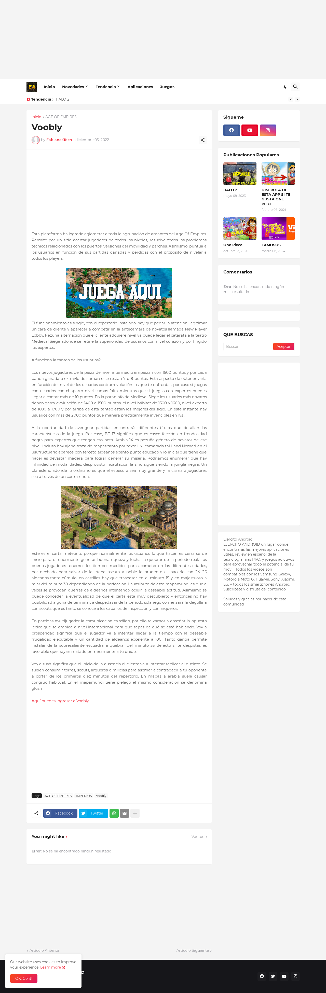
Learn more (50, 967)
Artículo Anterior (45, 950)
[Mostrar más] (135, 813)
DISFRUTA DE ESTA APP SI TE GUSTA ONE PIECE (276, 197)
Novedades (73, 86)
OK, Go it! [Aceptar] (23, 978)
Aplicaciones (140, 86)
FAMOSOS (271, 245)
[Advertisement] (163, 39)
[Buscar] (295, 86)
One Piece (232, 245)
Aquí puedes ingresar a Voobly (61, 700)
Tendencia (106, 86)
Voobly (101, 796)
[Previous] (290, 99)
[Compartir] (203, 140)
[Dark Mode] (285, 86)
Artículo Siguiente (192, 950)
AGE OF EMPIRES (61, 117)
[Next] (297, 99)
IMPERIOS (84, 796)
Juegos (167, 86)
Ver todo (199, 836)
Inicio (49, 86)
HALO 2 (62, 99)
